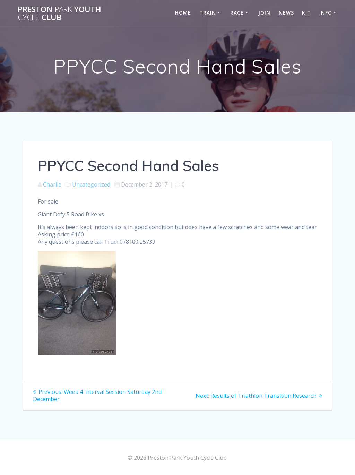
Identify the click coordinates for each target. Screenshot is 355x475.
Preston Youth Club (59, 13)
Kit (306, 12)
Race (237, 12)
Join (264, 12)
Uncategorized (91, 184)
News (286, 12)
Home (183, 12)
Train (207, 12)
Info (325, 12)
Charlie (52, 184)
